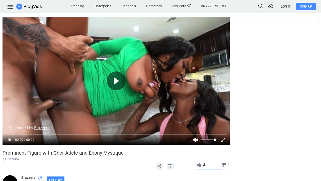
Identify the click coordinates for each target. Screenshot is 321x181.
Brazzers (31, 177)
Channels (128, 6)
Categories (103, 6)
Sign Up (306, 6)
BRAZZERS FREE (214, 6)
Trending (77, 6)
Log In (286, 6)
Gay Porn (181, 6)
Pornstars (154, 6)
